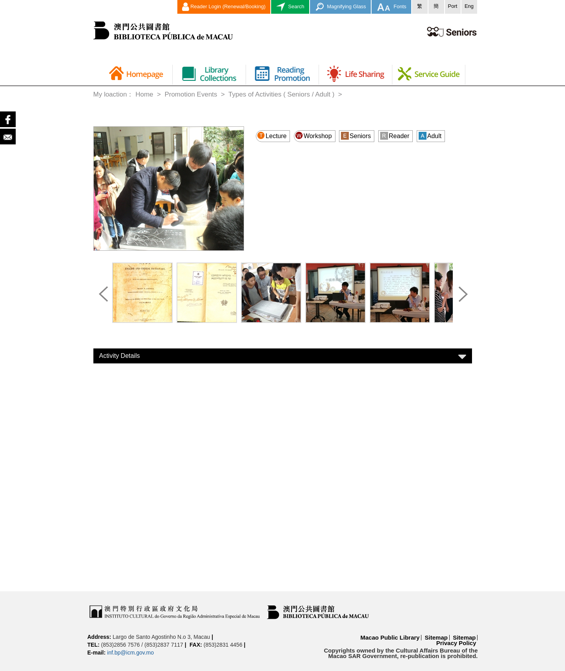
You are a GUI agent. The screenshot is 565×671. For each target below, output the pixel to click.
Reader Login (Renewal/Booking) (224, 7)
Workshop (313, 135)
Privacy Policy (456, 643)
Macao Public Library (390, 637)
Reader (394, 136)
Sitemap (436, 637)
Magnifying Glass (340, 7)
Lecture (271, 135)
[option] (142, 294)
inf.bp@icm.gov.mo (130, 652)
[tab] (282, 355)
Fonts (391, 7)
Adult (430, 136)
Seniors (356, 136)
